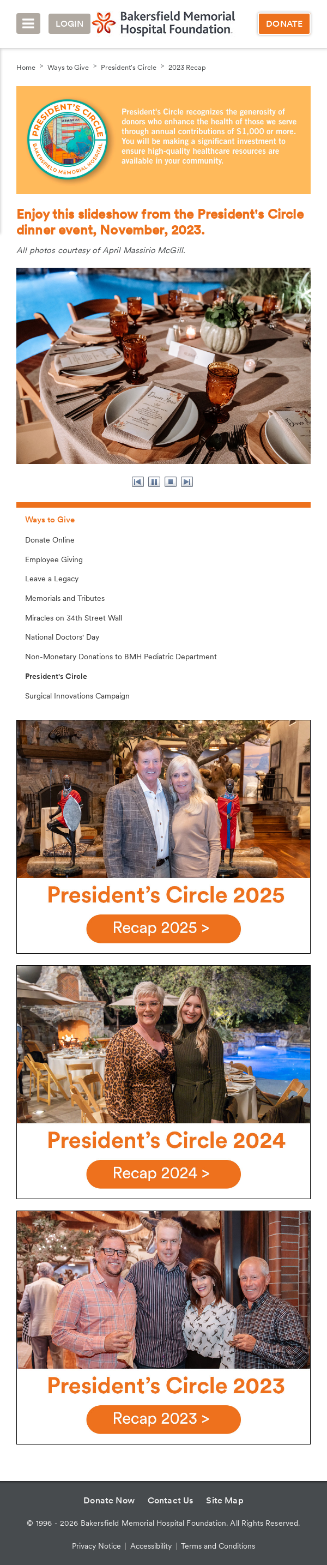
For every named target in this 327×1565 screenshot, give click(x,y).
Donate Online (50, 539)
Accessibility (151, 1546)
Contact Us (170, 1500)
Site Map (224, 1500)
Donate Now (109, 1500)
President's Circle (128, 67)
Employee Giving (54, 559)
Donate (284, 24)
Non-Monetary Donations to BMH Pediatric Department (121, 656)
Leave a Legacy (51, 578)
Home (25, 67)
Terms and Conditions (218, 1546)
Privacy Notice (96, 1546)
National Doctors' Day (62, 637)
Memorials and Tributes (65, 598)
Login (70, 24)
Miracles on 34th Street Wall (73, 617)
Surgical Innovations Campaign (77, 695)
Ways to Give (68, 67)
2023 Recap (187, 67)
